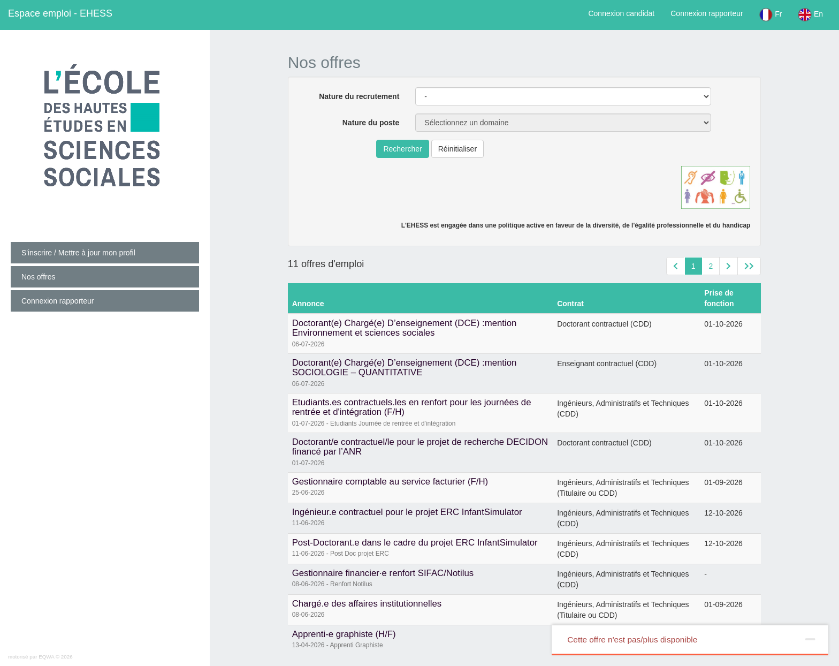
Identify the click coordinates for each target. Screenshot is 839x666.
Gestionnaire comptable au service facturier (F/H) (390, 481)
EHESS (60, 13)
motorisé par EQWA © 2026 (40, 657)
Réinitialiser (457, 149)
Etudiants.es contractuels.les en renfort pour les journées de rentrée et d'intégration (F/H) (411, 407)
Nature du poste (371, 122)
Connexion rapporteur (706, 13)
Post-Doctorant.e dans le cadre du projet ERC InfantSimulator (415, 543)
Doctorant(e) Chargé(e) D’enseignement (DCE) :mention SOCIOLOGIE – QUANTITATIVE (404, 367)
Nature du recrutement (359, 96)
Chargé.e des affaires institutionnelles (367, 604)
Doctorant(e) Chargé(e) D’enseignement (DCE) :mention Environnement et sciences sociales (404, 328)
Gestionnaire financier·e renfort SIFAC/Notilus (383, 573)
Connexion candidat (621, 13)
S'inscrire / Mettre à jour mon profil (78, 252)
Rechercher (402, 149)
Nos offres (38, 277)
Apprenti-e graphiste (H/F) (344, 634)
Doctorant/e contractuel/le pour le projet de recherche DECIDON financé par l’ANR (420, 447)
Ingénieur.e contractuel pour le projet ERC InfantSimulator (407, 512)
